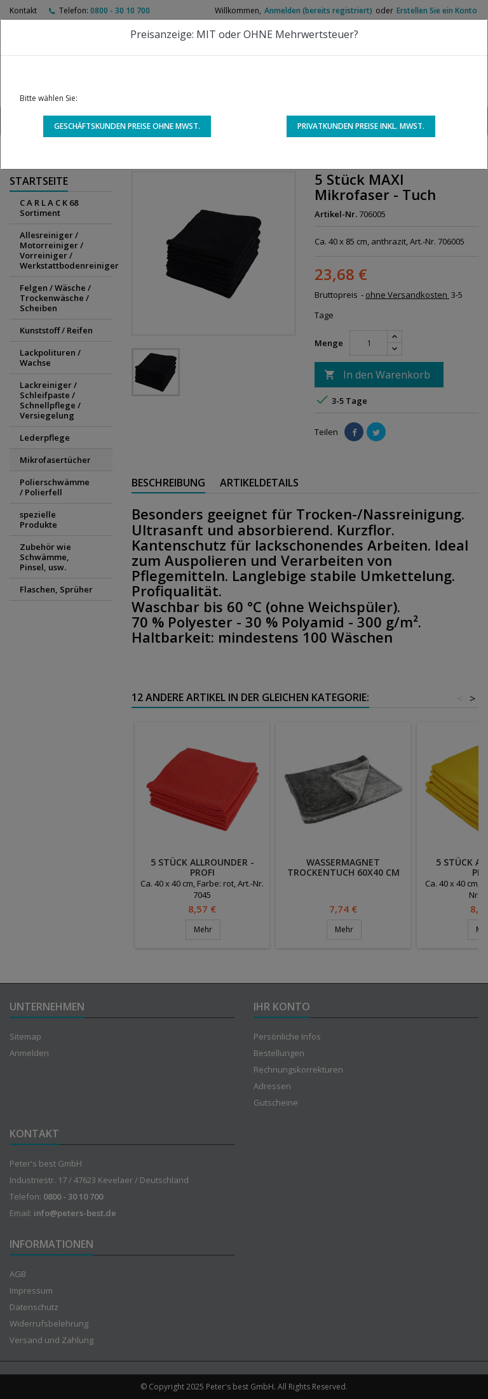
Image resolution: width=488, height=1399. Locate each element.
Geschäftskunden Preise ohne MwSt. (127, 126)
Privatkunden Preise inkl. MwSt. (360, 126)
